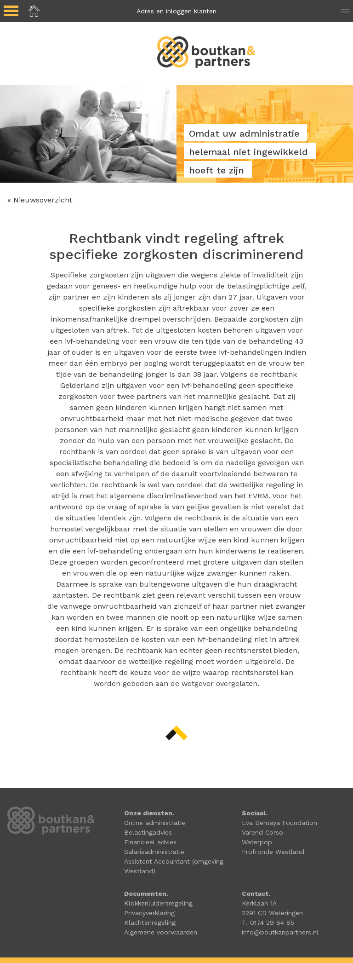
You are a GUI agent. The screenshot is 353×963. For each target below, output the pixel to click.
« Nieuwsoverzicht (39, 200)
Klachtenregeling (150, 922)
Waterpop (257, 842)
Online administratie (154, 822)
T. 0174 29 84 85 (268, 922)
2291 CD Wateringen (272, 913)
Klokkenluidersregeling (158, 903)
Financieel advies (150, 842)
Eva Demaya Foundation (279, 822)
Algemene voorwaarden (160, 932)
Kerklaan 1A (259, 903)
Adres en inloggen (176, 11)
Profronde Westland (273, 851)
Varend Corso (262, 832)
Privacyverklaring (149, 913)
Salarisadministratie (154, 851)
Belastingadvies (148, 832)
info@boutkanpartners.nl (280, 932)
